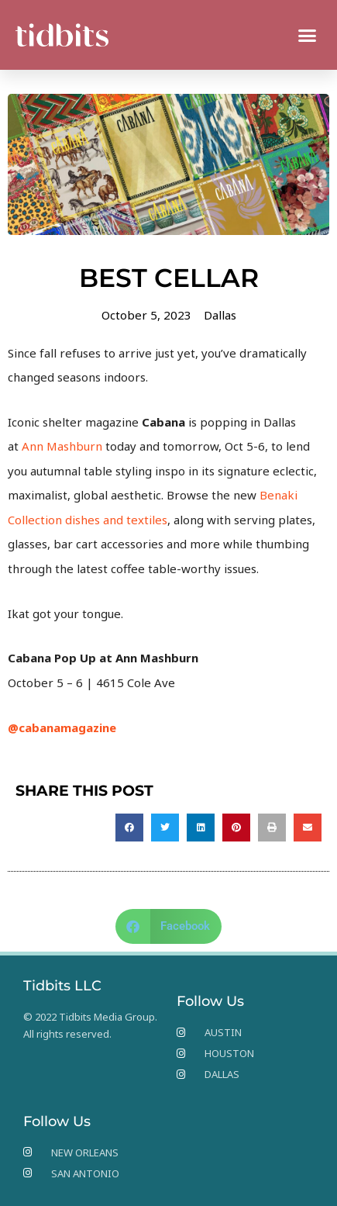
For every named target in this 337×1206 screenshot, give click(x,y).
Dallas (220, 315)
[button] (307, 35)
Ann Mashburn (62, 446)
